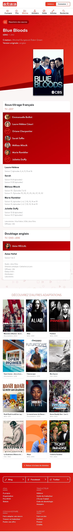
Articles (53, 12)
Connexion (63, 4)
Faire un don (41, 517)
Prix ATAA (7, 499)
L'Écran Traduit (43, 499)
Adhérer (50, 4)
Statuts (5, 502)
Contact (40, 520)
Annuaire (35, 12)
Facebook (36, 480)
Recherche (64, 12)
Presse (39, 522)
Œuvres (25, 12)
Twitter (59, 480)
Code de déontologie (45, 502)
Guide (44, 12)
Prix (17, 12)
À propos (8, 12)
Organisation (8, 496)
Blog (14, 480)
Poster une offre (9, 522)
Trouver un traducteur (11, 520)
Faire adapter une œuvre (12, 517)
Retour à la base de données (36, 466)
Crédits (39, 525)
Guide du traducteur (45, 496)
